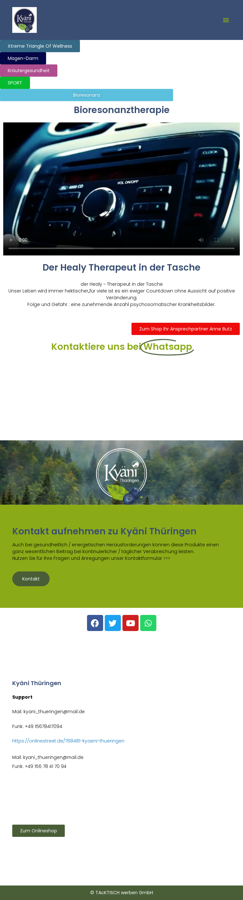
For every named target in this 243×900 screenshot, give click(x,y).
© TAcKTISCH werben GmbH (121, 892)
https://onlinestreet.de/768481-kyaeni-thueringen (68, 741)
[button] (226, 20)
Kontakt (31, 579)
